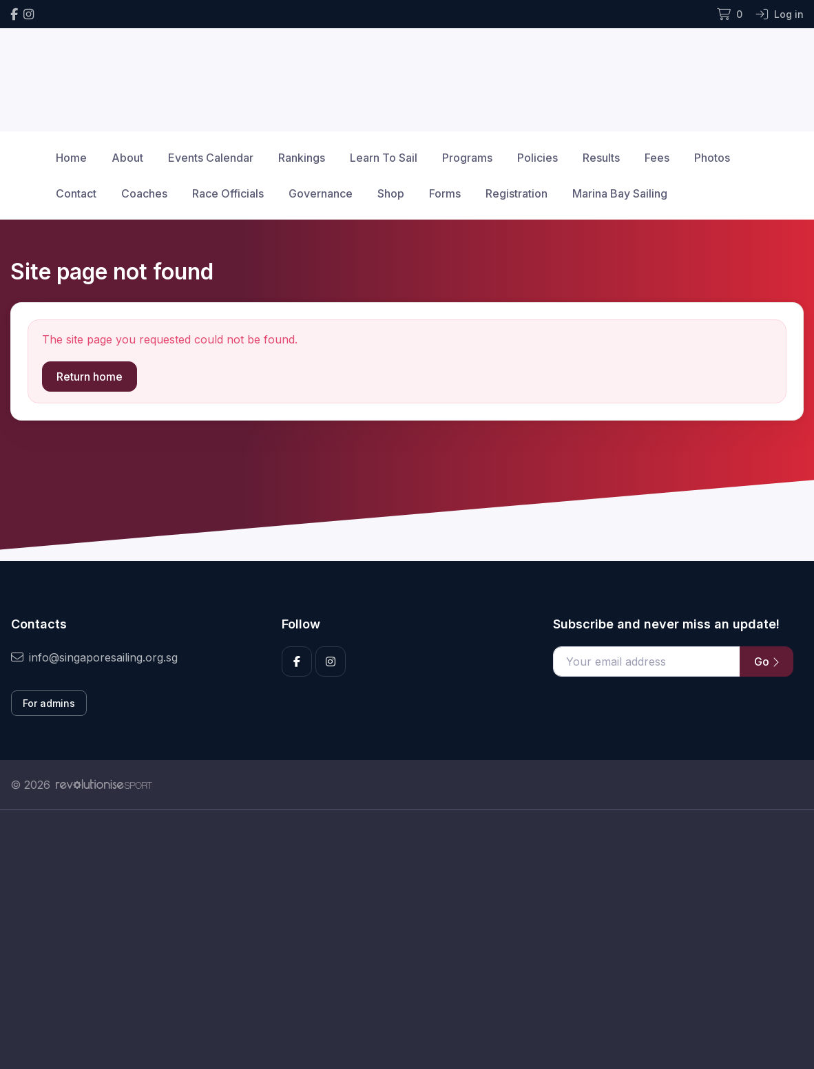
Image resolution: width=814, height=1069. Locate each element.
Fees (657, 158)
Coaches (144, 193)
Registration (516, 193)
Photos (712, 158)
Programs (467, 158)
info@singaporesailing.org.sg (94, 657)
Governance (321, 193)
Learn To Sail (383, 158)
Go (766, 661)
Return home (89, 376)
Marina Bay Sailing (619, 193)
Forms (445, 193)
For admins (49, 703)
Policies (537, 158)
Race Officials (228, 193)
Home (71, 158)
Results (601, 158)
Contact (76, 193)
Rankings (301, 158)
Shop (390, 193)
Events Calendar (210, 158)
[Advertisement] (407, 939)
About (127, 158)
